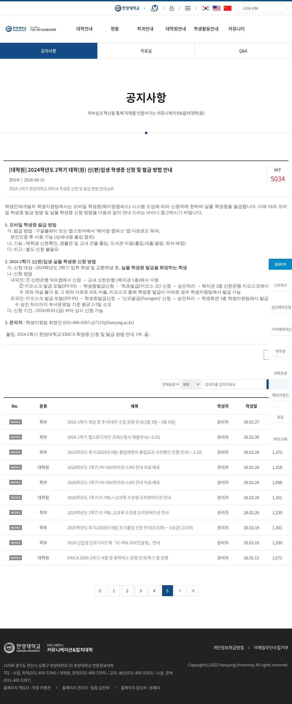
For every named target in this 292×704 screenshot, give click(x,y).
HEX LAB (280, 438)
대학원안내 (176, 28)
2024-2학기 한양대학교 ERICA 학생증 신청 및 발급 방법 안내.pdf (61, 188)
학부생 (280, 350)
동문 (280, 416)
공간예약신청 (280, 307)
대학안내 (84, 28)
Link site (250, 8)
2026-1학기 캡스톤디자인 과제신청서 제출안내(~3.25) (113, 437)
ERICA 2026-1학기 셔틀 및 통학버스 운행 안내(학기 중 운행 (117, 558)
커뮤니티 (236, 28)
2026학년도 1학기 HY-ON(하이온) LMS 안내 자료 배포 (113, 467)
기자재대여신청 (280, 328)
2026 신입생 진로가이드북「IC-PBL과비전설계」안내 (113, 543)
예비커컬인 (280, 394)
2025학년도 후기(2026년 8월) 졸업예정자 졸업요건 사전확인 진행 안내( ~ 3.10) (134, 452)
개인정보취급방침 (228, 647)
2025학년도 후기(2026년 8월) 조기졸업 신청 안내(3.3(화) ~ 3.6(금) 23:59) (130, 528)
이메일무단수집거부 (271, 647)
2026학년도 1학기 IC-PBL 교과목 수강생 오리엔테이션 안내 (118, 512)
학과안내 (145, 28)
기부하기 (280, 285)
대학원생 (280, 372)
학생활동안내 (206, 28)
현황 (115, 28)
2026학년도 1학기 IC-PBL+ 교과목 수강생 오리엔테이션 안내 (119, 497)
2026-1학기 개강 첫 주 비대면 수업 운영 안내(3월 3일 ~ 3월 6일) (121, 422)
